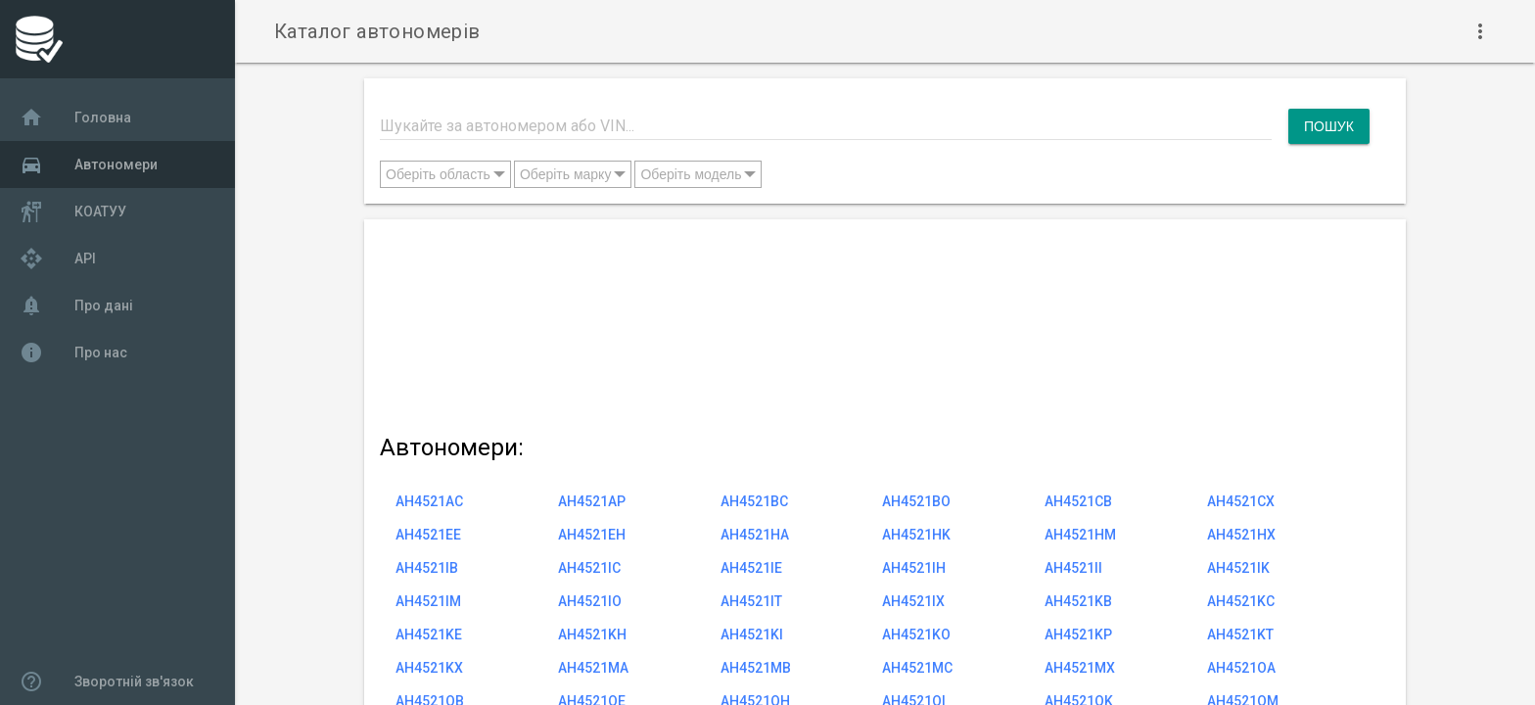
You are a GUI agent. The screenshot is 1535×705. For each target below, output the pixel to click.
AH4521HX (1241, 534)
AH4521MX (1080, 668)
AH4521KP (1078, 634)
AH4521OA (1241, 668)
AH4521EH (592, 534)
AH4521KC (1241, 601)
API (58, 258)
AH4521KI (752, 634)
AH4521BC (754, 501)
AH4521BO (916, 501)
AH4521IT (751, 601)
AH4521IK (1238, 568)
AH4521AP (592, 501)
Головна (75, 117)
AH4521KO (916, 634)
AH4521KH (592, 634)
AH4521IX (913, 601)
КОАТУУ (73, 211)
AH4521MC (917, 668)
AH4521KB (1078, 601)
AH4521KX (429, 668)
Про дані (76, 305)
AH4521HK (916, 534)
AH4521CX (1241, 501)
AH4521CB (1078, 501)
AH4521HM (1080, 534)
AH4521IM (428, 601)
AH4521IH (914, 568)
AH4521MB (756, 668)
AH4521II (1073, 568)
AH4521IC (589, 568)
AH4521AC (429, 501)
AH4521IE (751, 568)
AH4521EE (428, 534)
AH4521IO (590, 601)
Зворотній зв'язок (107, 681)
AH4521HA (755, 534)
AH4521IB (426, 568)
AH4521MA (593, 668)
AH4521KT (1240, 634)
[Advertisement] (875, 322)
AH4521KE (428, 634)
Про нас (73, 352)
